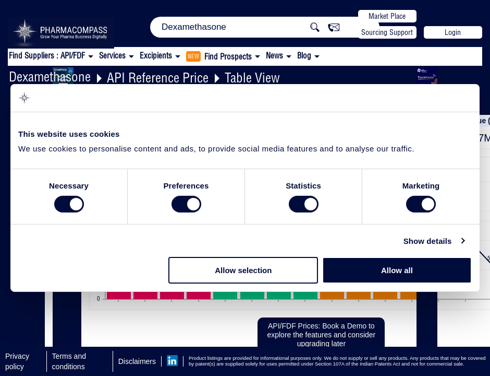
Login (453, 32)
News (274, 56)
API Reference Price (158, 77)
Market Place (387, 16)
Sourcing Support (387, 32)
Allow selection (243, 270)
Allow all (397, 270)
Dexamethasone (50, 76)
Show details (427, 241)
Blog (304, 56)
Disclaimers (137, 361)
